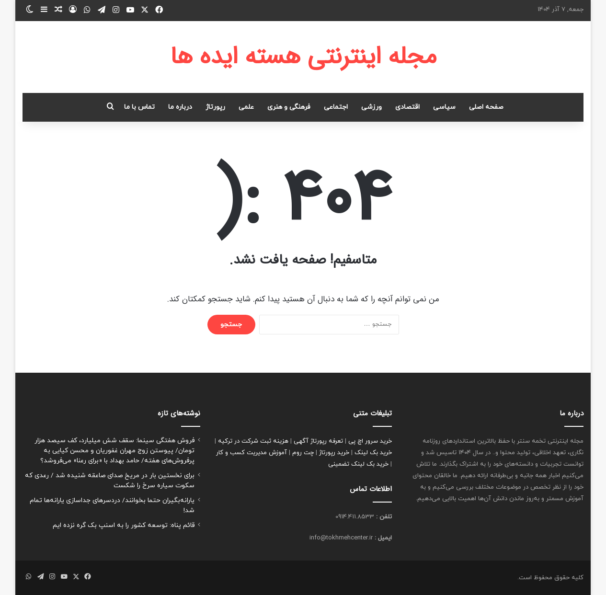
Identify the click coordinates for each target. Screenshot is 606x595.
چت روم (303, 452)
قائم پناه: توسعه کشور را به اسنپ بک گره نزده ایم (123, 525)
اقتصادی (407, 107)
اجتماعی (336, 107)
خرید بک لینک (373, 452)
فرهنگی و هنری (288, 107)
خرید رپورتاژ (334, 452)
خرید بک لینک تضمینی (358, 464)
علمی (246, 107)
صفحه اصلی (486, 107)
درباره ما (180, 107)
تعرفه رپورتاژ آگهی (318, 441)
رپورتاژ (215, 107)
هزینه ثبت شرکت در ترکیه (253, 441)
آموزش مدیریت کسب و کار (251, 452)
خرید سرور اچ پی (370, 441)
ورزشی (371, 107)
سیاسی (444, 107)
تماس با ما (139, 107)
